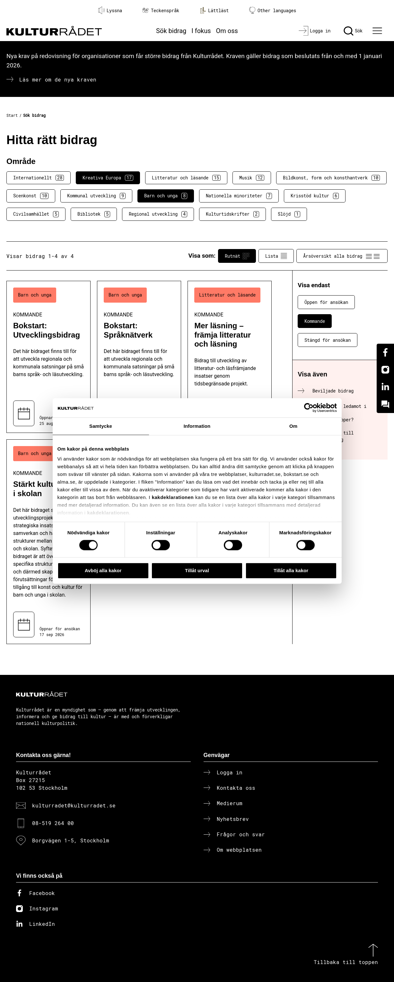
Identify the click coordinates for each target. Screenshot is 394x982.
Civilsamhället (36, 214)
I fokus (201, 31)
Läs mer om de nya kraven (57, 79)
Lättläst (214, 10)
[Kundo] (385, 404)
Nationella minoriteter (239, 196)
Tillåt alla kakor (291, 570)
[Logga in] (314, 31)
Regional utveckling (158, 214)
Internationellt (38, 178)
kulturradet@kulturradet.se (74, 805)
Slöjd (289, 214)
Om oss (227, 31)
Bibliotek (93, 214)
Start (12, 115)
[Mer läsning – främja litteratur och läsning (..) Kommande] (230, 357)
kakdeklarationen (173, 497)
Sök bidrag (171, 31)
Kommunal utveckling (96, 196)
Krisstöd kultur (315, 196)
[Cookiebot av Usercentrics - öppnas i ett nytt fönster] (309, 408)
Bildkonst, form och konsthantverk (331, 178)
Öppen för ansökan (326, 302)
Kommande (314, 321)
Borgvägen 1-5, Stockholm (70, 840)
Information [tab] (197, 426)
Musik (251, 178)
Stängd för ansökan (327, 340)
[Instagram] (385, 369)
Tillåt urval (197, 570)
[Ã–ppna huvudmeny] (378, 31)
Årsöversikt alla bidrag (342, 256)
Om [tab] (293, 426)
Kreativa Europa (108, 178)
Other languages (272, 10)
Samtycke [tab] (100, 426)
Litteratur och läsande (186, 178)
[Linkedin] (385, 387)
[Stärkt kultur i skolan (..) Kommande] (48, 541)
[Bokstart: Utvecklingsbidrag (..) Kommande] (48, 357)
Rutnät (237, 256)
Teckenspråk (161, 10)
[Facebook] (385, 352)
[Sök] (353, 31)
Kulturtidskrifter (232, 214)
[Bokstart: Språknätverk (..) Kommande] (139, 357)
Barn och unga (165, 196)
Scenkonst (30, 196)
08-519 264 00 (53, 823)
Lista (276, 256)
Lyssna (110, 10)
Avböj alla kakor (103, 570)
